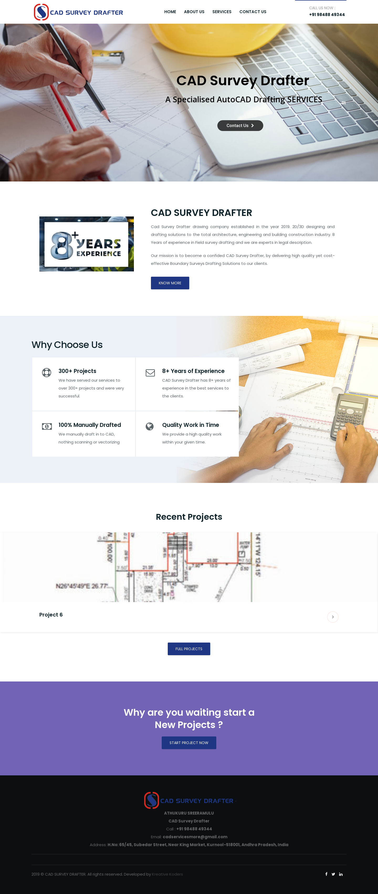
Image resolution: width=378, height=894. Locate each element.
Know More (170, 283)
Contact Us (252, 11)
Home (170, 11)
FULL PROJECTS (189, 648)
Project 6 (51, 614)
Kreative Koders (167, 874)
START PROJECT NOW (189, 742)
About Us (194, 11)
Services (222, 11)
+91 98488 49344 (327, 14)
